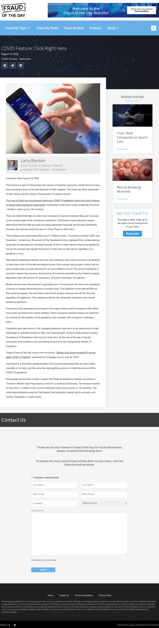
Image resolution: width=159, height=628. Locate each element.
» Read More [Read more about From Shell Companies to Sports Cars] (122, 149)
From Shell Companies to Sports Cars (132, 137)
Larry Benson (33, 160)
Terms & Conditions (84, 594)
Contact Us (64, 594)
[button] (153, 28)
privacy (52, 559)
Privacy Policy (105, 594)
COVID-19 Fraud (9, 59)
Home (50, 594)
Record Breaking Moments (129, 189)
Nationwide (25, 59)
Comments (37, 509)
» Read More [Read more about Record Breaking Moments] (122, 199)
